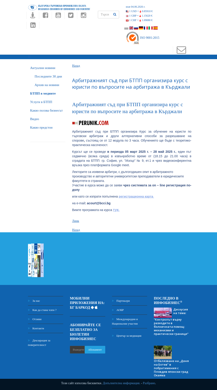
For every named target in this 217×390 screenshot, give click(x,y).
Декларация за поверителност (39, 343)
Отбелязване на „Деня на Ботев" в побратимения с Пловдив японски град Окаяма (171, 368)
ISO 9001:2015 (142, 37)
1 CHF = (139, 20)
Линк (75, 221)
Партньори (121, 300)
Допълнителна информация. (121, 383)
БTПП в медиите (43, 93)
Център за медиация (127, 335)
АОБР (118, 310)
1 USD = (139, 11)
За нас (34, 300)
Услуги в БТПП (41, 102)
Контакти (36, 328)
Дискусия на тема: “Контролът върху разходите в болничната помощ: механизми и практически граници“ (171, 321)
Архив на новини (47, 85)
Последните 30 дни (48, 76)
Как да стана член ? (42, 310)
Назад (76, 65)
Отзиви (35, 319)
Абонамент (95, 349)
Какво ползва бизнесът (46, 110)
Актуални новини (42, 68)
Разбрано (149, 383)
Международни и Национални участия (125, 321)
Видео (34, 119)
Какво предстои (41, 127)
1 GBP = (139, 15)
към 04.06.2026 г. (135, 6)
